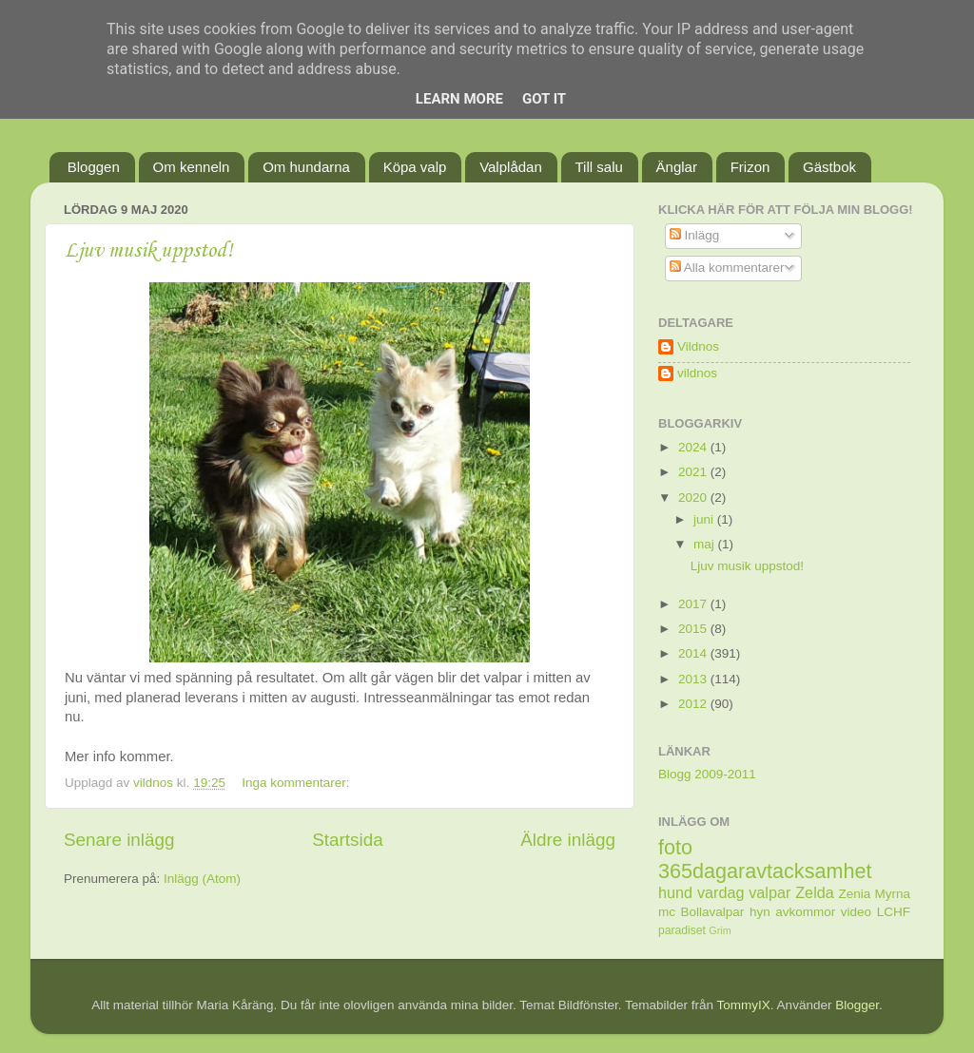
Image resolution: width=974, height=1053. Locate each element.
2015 (694, 629)
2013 (694, 679)
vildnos (697, 373)
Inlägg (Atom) (202, 878)
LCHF (893, 912)
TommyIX (743, 1005)
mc (666, 912)
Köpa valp (415, 167)
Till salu (599, 167)
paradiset (682, 930)
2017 (694, 604)
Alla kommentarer (727, 267)
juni (705, 519)
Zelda (814, 892)
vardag (721, 892)
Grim (719, 930)
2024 (694, 447)
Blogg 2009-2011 (707, 774)
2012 (694, 704)
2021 (694, 472)
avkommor (805, 912)
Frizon (750, 167)
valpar (769, 892)
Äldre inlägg (567, 840)
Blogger (857, 1005)
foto (675, 847)
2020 (694, 497)
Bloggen (94, 167)
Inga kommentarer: (297, 782)
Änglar (676, 167)
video (856, 912)
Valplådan (510, 167)
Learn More (459, 98)
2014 (694, 653)
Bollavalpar (713, 912)
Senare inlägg (119, 840)
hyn (760, 912)
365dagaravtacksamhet (764, 871)
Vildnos (698, 346)
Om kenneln (191, 167)
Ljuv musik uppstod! (149, 251)
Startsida (347, 840)
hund (675, 892)
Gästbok (829, 167)
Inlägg (695, 235)
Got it (544, 98)
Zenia (855, 894)
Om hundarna (306, 167)
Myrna (893, 894)
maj (705, 544)
